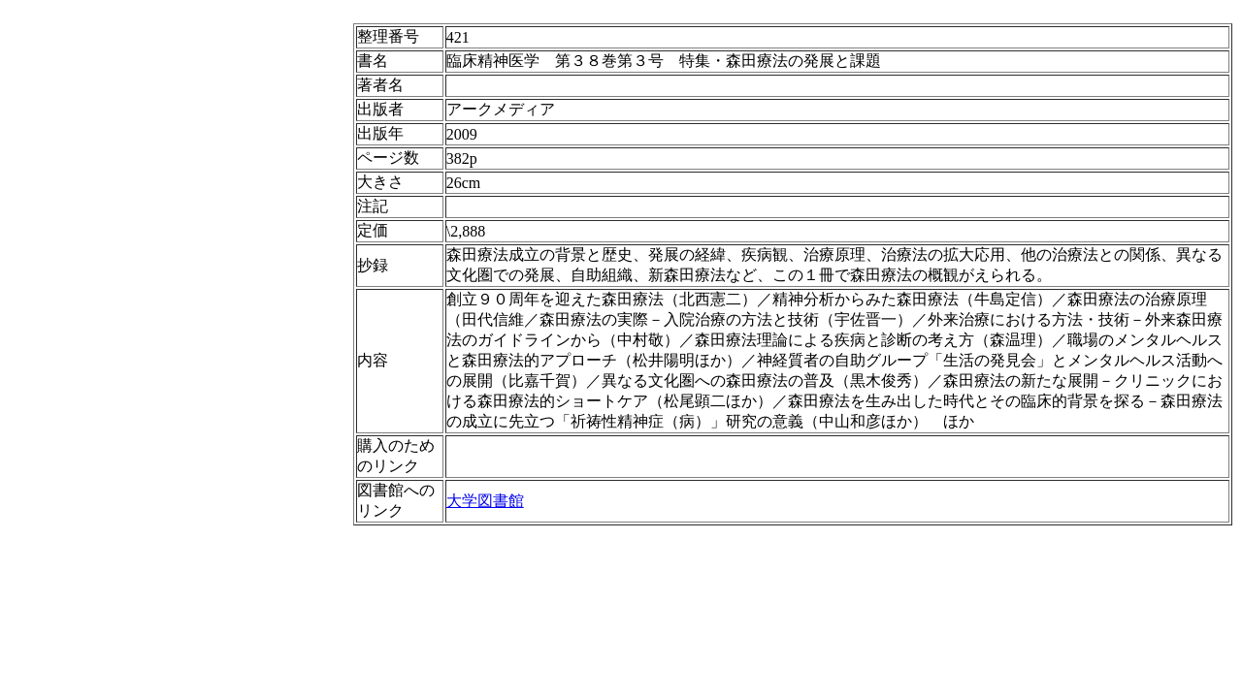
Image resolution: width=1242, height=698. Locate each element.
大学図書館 (485, 500)
